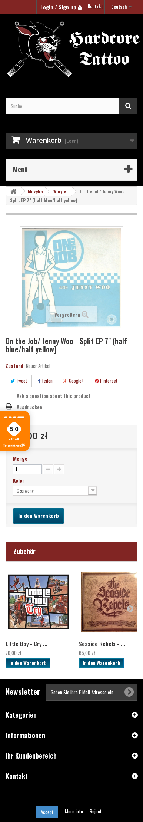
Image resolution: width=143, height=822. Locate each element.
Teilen (45, 380)
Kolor (19, 480)
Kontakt (95, 6)
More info (74, 811)
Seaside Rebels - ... (102, 643)
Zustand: (15, 365)
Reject (96, 811)
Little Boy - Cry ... (26, 643)
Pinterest (106, 380)
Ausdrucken (29, 407)
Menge (20, 458)
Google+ (73, 380)
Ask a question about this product (54, 396)
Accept (47, 812)
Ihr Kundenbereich (31, 755)
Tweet (18, 380)
